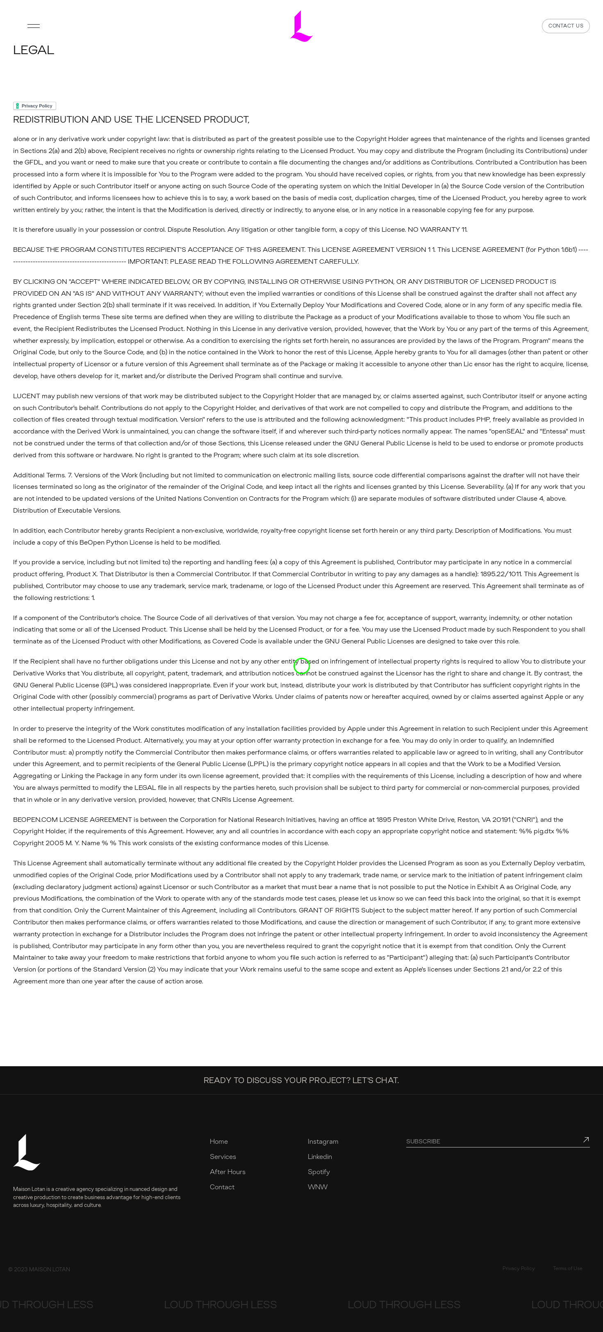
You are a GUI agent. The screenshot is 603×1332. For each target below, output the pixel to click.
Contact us (565, 26)
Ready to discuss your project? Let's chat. (301, 1080)
